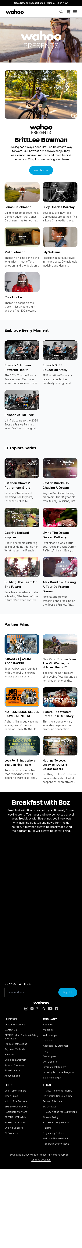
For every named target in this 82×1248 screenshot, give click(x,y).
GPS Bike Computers (16, 1106)
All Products (11, 1133)
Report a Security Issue (56, 1143)
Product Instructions (16, 1043)
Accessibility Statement (56, 1045)
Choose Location (41, 1159)
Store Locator (12, 1070)
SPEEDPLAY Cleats (15, 1122)
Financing (10, 1054)
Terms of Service (52, 1101)
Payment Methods (15, 1049)
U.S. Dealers (50, 1061)
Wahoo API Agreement (55, 1138)
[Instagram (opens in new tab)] (32, 1008)
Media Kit (48, 1029)
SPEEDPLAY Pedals (15, 1117)
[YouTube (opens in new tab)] (50, 1008)
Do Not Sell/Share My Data (58, 1096)
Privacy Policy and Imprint (57, 1090)
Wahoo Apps (50, 1035)
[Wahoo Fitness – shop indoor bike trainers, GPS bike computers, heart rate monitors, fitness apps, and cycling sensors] (14, 11)
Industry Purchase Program (58, 1072)
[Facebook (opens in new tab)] (56, 1008)
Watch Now (41, 170)
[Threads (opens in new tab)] (26, 1008)
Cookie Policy (51, 1117)
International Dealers (54, 1067)
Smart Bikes (11, 1096)
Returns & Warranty (15, 1065)
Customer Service (15, 1024)
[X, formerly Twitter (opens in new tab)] (38, 1008)
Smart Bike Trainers (15, 1090)
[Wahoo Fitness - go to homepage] (41, 1002)
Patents (47, 1127)
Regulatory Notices (54, 1133)
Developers (49, 1056)
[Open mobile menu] (75, 12)
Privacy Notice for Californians (60, 1111)
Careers (47, 1040)
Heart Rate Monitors (16, 1111)
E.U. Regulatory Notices (56, 1122)
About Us (48, 1024)
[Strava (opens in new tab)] (44, 1008)
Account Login (12, 1075)
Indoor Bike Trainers (16, 1101)
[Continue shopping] (30, 11)
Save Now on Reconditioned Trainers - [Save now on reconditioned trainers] (41, 3)
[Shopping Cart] (68, 12)
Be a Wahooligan (52, 1077)
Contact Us (11, 1029)
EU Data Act (49, 1106)
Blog (45, 1051)
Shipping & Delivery (16, 1059)
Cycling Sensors (14, 1127)
